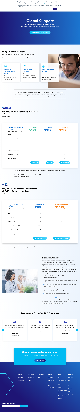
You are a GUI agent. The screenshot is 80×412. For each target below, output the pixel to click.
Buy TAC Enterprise (65, 155)
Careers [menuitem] (70, 379)
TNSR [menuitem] (19, 376)
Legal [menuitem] (69, 384)
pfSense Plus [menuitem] (21, 373)
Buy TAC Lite (35, 155)
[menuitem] (66, 408)
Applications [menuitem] (31, 367)
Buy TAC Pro (49, 155)
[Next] (77, 323)
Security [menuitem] (60, 391)
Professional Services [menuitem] (61, 377)
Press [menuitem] (69, 376)
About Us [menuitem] (70, 370)
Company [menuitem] (70, 367)
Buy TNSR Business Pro (40, 231)
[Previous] (3, 323)
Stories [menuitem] (39, 370)
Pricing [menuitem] (50, 367)
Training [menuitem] (60, 380)
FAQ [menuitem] (59, 370)
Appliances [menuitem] (20, 370)
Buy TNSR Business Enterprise (61, 231)
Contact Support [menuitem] (62, 389)
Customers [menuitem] (41, 367)
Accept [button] (55, 8)
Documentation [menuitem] (61, 386)
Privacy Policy (46, 3)
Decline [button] (60, 8)
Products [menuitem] (20, 367)
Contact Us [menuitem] (70, 390)
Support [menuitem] (60, 367)
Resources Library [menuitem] (62, 373)
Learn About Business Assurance (40, 25)
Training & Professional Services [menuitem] (51, 380)
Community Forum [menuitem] (62, 383)
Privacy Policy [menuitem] (71, 387)
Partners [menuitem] (70, 381)
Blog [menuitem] (69, 373)
